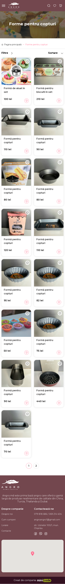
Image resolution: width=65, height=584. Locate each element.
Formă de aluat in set (14, 90)
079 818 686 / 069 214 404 (48, 514)
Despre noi (7, 514)
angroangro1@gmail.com (47, 519)
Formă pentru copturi (12, 140)
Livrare (4, 525)
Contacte (6, 531)
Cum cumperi (8, 519)
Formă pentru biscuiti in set (44, 90)
